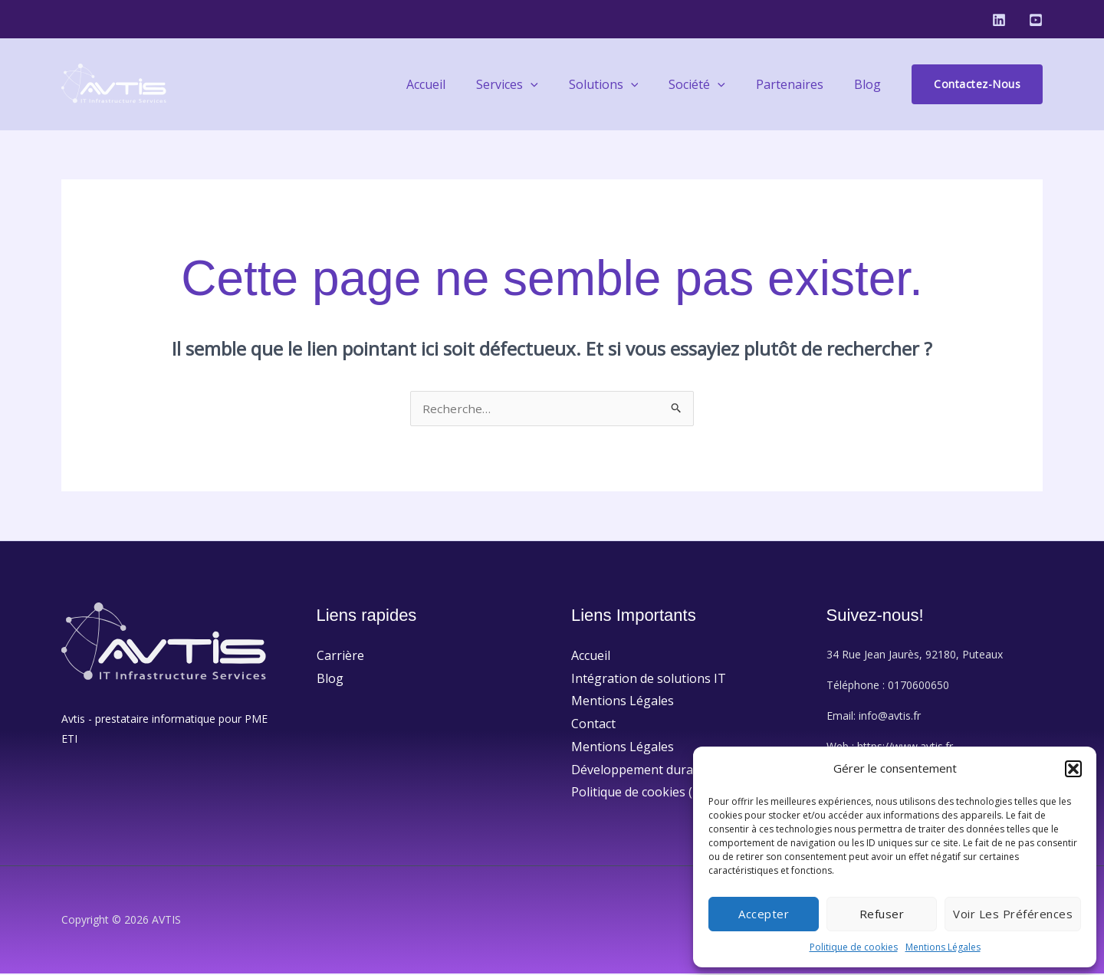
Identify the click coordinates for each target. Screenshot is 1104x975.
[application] (558, 84)
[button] (1073, 768)
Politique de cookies (854, 947)
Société (712, 84)
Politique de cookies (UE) (641, 793)
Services (535, 84)
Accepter (763, 913)
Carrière (340, 656)
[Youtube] (1036, 20)
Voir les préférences (1013, 913)
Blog (870, 84)
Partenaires (799, 84)
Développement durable (641, 771)
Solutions (625, 84)
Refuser (882, 913)
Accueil (459, 84)
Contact (593, 725)
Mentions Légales (943, 947)
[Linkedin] (999, 20)
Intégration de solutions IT (648, 679)
